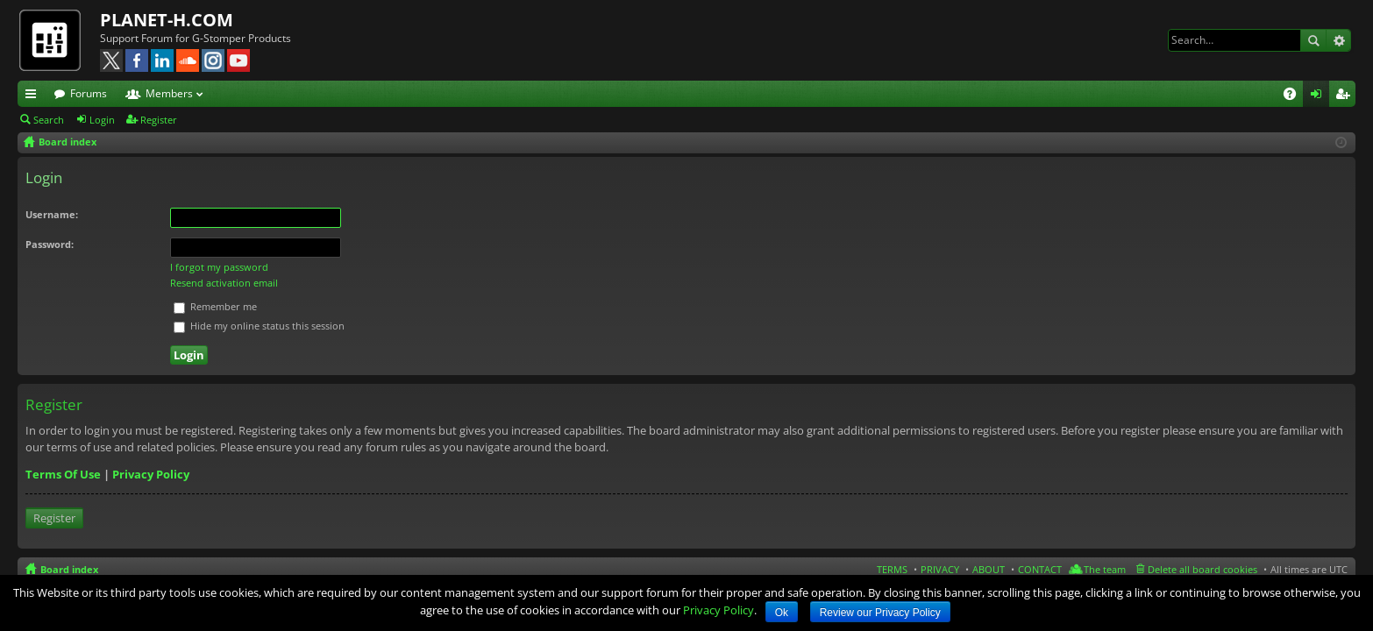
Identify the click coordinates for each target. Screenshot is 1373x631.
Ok (781, 612)
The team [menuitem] (1105, 569)
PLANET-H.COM (166, 20)
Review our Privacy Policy (880, 612)
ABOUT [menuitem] (988, 569)
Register (158, 119)
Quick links (34, 96)
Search (1313, 40)
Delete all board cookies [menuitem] (1202, 569)
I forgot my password (219, 266)
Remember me (215, 306)
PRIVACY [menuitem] (940, 569)
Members (169, 93)
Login (102, 119)
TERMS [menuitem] (892, 569)
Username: (51, 214)
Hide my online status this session (259, 325)
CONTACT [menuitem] (1040, 569)
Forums (88, 93)
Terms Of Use (63, 474)
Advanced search (1338, 40)
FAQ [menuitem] (1295, 96)
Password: (49, 244)
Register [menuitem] (1345, 96)
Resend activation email (224, 282)
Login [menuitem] (1319, 96)
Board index (69, 569)
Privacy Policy (150, 474)
